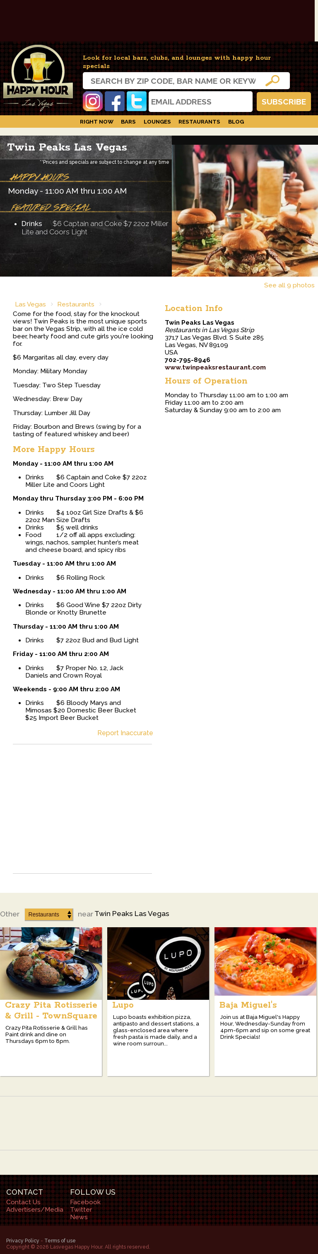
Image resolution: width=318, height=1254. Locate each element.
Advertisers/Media (34, 1209)
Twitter (137, 101)
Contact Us (23, 1202)
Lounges (157, 121)
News (79, 1217)
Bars (128, 121)
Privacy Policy (22, 1240)
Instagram (93, 101)
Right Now (96, 121)
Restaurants (199, 121)
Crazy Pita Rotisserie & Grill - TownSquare (51, 1010)
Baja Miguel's (248, 1005)
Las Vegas (30, 304)
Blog (236, 121)
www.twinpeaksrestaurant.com (215, 367)
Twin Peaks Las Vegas (67, 147)
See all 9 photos (289, 285)
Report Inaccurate (125, 733)
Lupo (123, 1005)
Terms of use (60, 1240)
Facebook (115, 101)
